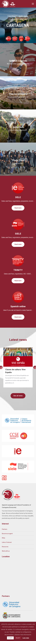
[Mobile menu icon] (33, 4)
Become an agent (7, 533)
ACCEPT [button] (10, 638)
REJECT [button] (18, 638)
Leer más (26, 638)
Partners (4, 529)
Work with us (6, 551)
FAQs (3, 538)
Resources (5, 546)
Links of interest (7, 542)
